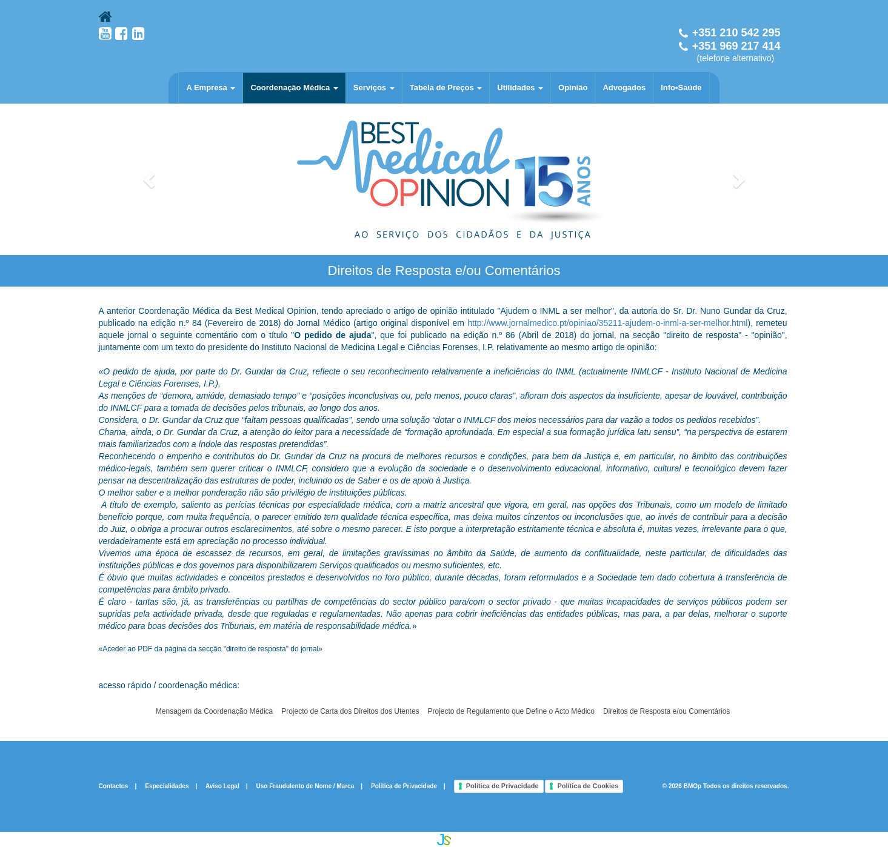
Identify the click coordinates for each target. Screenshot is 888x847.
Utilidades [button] (520, 87)
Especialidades (167, 785)
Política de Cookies (587, 785)
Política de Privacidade (404, 785)
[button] (150, 179)
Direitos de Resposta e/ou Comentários (666, 711)
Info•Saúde (681, 87)
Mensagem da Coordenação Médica (214, 711)
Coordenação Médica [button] (294, 87)
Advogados (624, 87)
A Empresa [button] (210, 87)
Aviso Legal (222, 785)
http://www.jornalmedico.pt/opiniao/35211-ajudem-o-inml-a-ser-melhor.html (607, 323)
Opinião (572, 87)
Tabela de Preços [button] (446, 87)
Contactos (114, 785)
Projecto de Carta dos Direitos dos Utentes (350, 711)
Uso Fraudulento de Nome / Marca (305, 785)
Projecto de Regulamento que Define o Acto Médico (511, 711)
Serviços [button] (374, 87)
